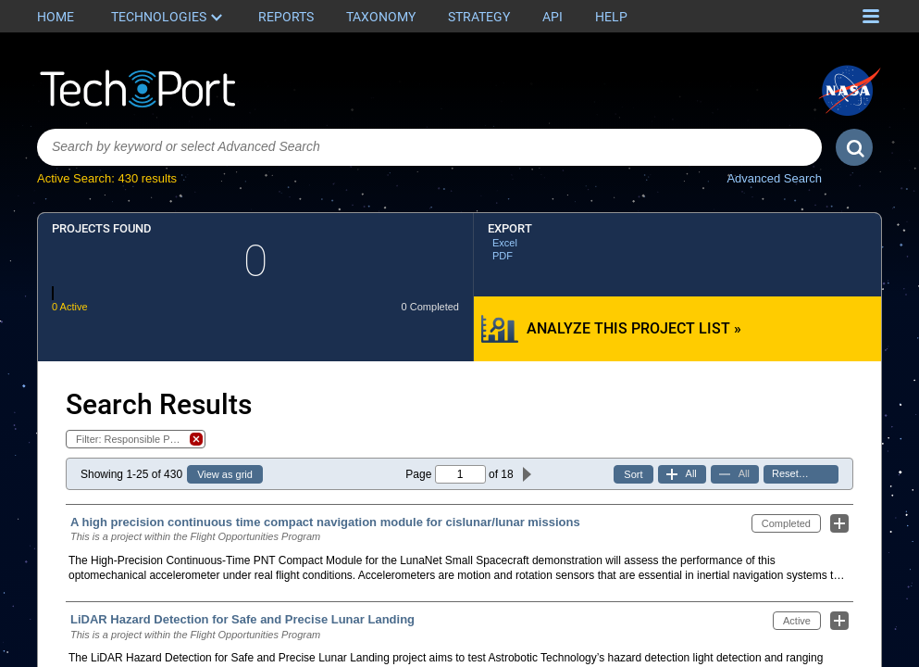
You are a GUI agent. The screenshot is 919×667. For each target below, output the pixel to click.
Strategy (479, 16)
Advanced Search (774, 178)
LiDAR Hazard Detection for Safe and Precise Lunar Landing (242, 619)
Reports (286, 16)
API (552, 16)
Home (55, 16)
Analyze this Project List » (634, 328)
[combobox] (429, 147)
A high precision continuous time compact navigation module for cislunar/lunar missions (325, 522)
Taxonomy (381, 16)
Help (611, 16)
